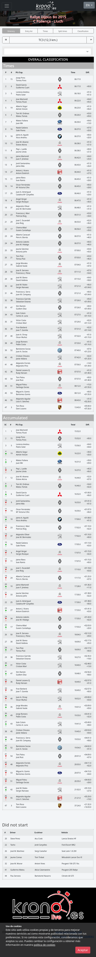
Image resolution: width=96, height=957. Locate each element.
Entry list (28, 31)
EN (88, 5)
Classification (83, 31)
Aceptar (83, 950)
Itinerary (11, 31)
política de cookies (44, 944)
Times (45, 31)
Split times (62, 31)
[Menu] (7, 5)
